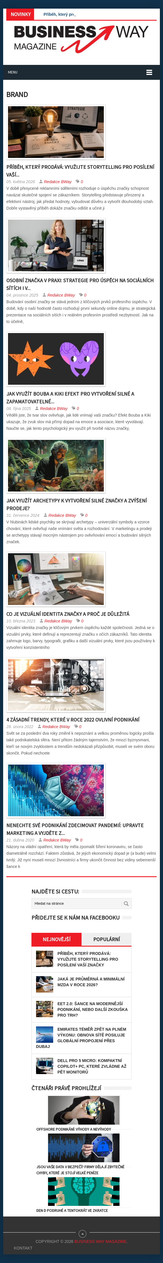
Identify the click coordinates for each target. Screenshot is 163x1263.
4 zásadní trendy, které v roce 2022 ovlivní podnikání (72, 719)
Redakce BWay (57, 181)
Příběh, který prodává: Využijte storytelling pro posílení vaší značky (87, 959)
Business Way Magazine (100, 1241)
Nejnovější (56, 939)
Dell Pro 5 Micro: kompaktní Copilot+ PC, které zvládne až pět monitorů (91, 1066)
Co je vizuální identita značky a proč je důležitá (67, 614)
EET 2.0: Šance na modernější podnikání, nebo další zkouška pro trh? (92, 1009)
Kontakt (23, 1248)
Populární (106, 939)
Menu (12, 72)
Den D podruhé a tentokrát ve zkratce (72, 1210)
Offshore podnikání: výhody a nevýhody (73, 1129)
